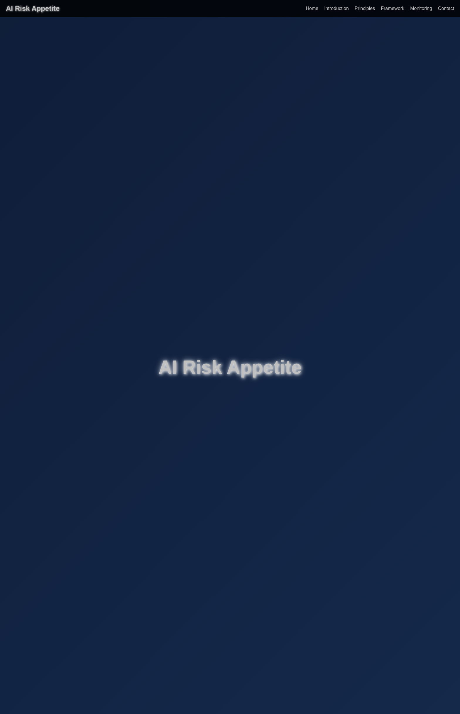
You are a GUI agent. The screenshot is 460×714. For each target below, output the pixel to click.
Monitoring (421, 8)
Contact (446, 8)
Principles (365, 8)
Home (312, 8)
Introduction (336, 8)
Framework (392, 8)
